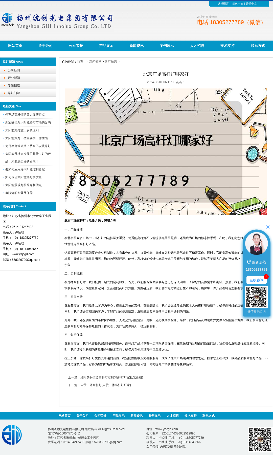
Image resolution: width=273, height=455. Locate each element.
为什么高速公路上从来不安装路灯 (28, 146)
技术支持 (227, 46)
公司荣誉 (76, 46)
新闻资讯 (136, 46)
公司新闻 (14, 70)
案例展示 (167, 46)
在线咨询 (256, 280)
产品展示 (106, 46)
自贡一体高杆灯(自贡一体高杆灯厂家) (105, 385)
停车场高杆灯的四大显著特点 (25, 114)
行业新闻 (14, 78)
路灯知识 (14, 93)
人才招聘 (197, 46)
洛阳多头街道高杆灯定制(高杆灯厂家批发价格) (111, 377)
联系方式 (258, 46)
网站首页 (15, 46)
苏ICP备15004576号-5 (64, 433)
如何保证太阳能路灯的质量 (23, 177)
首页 (80, 61)
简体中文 (237, 3)
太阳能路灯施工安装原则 (22, 130)
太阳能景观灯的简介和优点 (23, 185)
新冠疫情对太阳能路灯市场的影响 (28, 122)
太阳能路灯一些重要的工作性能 (26, 138)
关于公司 (45, 46)
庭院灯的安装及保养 (19, 193)
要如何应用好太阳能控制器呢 (25, 169)
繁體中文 (251, 3)
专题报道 (14, 85)
